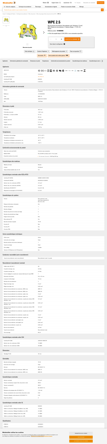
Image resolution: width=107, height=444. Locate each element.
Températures (45, 61)
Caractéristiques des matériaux (80, 61)
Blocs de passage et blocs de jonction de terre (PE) (46, 14)
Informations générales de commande (19, 61)
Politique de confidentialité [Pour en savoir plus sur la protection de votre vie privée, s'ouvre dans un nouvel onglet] (37, 436)
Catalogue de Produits (11, 14)
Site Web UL (41, 76)
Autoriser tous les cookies (81, 441)
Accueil (4, 14)
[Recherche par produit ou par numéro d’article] (52, 10)
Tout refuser (81, 437)
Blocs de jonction (32, 14)
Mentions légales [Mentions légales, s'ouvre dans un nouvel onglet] (48, 436)
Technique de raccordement (22, 14)
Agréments (5, 61)
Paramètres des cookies (81, 433)
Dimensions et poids (35, 61)
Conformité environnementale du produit (60, 61)
